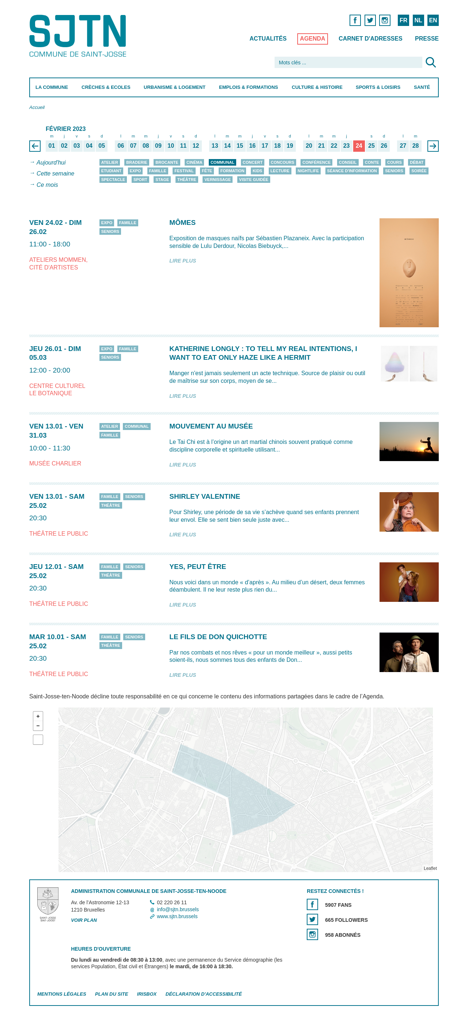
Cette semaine (55, 174)
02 (64, 145)
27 (403, 145)
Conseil (348, 162)
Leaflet (430, 868)
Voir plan (84, 920)
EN (433, 20)
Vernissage (217, 179)
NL (418, 20)
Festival (183, 171)
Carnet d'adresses (371, 38)
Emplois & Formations (248, 87)
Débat (416, 162)
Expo (135, 171)
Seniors (394, 171)
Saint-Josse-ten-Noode (79, 36)
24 (359, 145)
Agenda (312, 38)
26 (384, 145)
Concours (282, 162)
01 (52, 145)
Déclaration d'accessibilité (204, 994)
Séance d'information (352, 171)
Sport (140, 179)
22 (334, 145)
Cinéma (194, 162)
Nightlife (308, 171)
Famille (157, 171)
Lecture (280, 171)
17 (265, 145)
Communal (222, 162)
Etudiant (111, 171)
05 (101, 145)
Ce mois (47, 185)
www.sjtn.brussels (177, 916)
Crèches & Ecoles (106, 87)
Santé (422, 87)
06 (121, 145)
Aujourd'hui (51, 162)
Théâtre (186, 179)
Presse (427, 38)
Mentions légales (61, 994)
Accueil (37, 107)
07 (133, 145)
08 (146, 145)
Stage (162, 179)
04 (89, 145)
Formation (232, 171)
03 (76, 145)
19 (290, 145)
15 (240, 145)
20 (309, 145)
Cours (394, 162)
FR (403, 20)
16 (252, 145)
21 (321, 145)
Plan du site (111, 994)
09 (158, 145)
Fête (207, 171)
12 (196, 145)
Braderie (136, 162)
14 (227, 145)
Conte (372, 162)
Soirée (419, 171)
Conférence (316, 162)
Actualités (268, 38)
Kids (257, 171)
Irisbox (146, 994)
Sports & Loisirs (378, 87)
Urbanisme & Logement (174, 87)
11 (183, 145)
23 (346, 145)
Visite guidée (253, 179)
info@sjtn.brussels (178, 909)
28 (415, 145)
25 (371, 145)
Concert (253, 162)
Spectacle (113, 179)
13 (215, 145)
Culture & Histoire (317, 87)
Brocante (166, 162)
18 (277, 145)
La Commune (51, 87)
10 (170, 145)
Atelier (109, 162)
